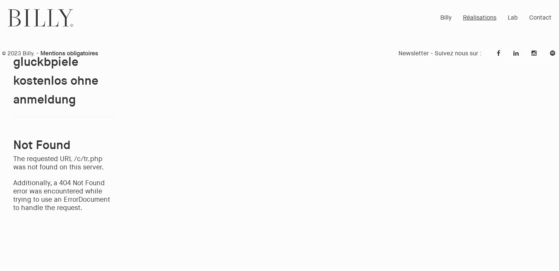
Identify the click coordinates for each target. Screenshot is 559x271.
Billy (446, 17)
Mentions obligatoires (69, 53)
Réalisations (479, 17)
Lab (513, 17)
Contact (540, 17)
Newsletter (413, 53)
